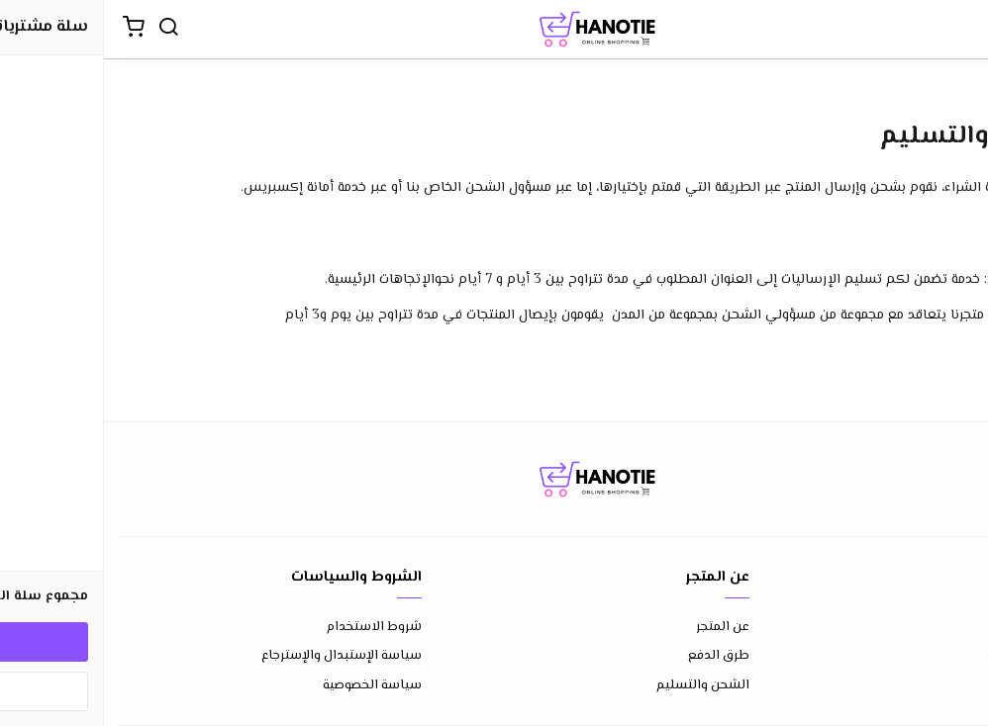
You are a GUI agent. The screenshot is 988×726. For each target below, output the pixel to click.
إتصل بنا (950, 627)
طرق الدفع (614, 656)
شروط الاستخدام (270, 627)
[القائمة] (958, 30)
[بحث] (64, 30)
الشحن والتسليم (598, 686)
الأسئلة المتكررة (928, 656)
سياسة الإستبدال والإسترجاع (237, 656)
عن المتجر (618, 627)
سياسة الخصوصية (268, 686)
